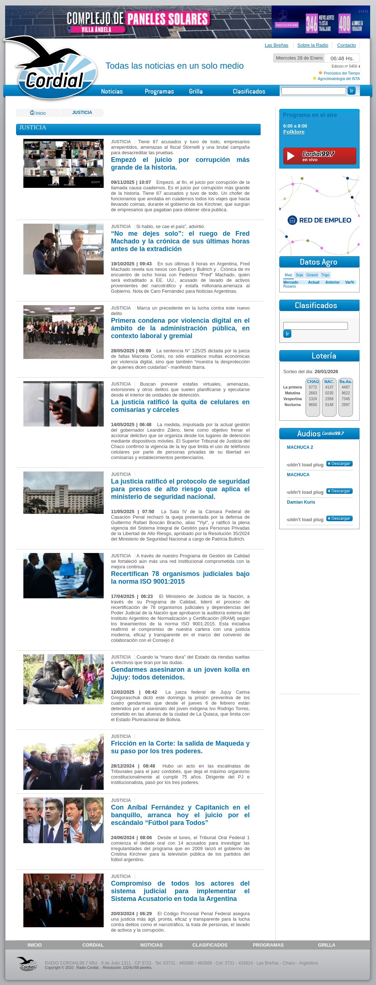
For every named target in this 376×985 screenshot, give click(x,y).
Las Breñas (276, 45)
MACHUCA (298, 474)
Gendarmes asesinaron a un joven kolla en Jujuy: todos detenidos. (180, 673)
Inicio (38, 113)
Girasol (312, 275)
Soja (299, 275)
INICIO (34, 945)
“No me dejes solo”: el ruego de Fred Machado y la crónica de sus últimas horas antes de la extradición (180, 241)
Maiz (288, 275)
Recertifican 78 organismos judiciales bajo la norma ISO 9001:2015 (180, 577)
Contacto (346, 45)
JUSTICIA (82, 112)
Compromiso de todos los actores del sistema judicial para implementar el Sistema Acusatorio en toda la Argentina (180, 891)
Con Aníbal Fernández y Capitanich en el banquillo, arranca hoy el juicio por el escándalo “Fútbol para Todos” (180, 815)
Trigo (325, 275)
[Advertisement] (319, 576)
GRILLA (326, 945)
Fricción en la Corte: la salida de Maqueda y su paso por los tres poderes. (180, 747)
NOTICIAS (151, 945)
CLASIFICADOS (209, 945)
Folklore (293, 132)
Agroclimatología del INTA (339, 79)
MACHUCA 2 (300, 447)
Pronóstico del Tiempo (342, 73)
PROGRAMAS (268, 945)
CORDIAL (93, 945)
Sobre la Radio (313, 45)
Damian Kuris (301, 502)
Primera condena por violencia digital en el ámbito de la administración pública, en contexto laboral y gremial (180, 328)
